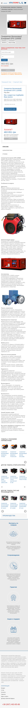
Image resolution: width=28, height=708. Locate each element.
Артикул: (4, 40)
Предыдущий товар (6, 82)
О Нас (2, 690)
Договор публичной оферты (7, 698)
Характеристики (7, 150)
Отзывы (5, 154)
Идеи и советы (4, 696)
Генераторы (19, 7)
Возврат (3, 688)
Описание (5, 146)
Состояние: (12, 40)
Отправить (4, 60)
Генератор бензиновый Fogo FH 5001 (23, 478)
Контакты (3, 692)
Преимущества (9, 515)
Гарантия (3, 694)
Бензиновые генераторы (7, 9)
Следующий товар (17, 82)
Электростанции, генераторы (9, 7)
